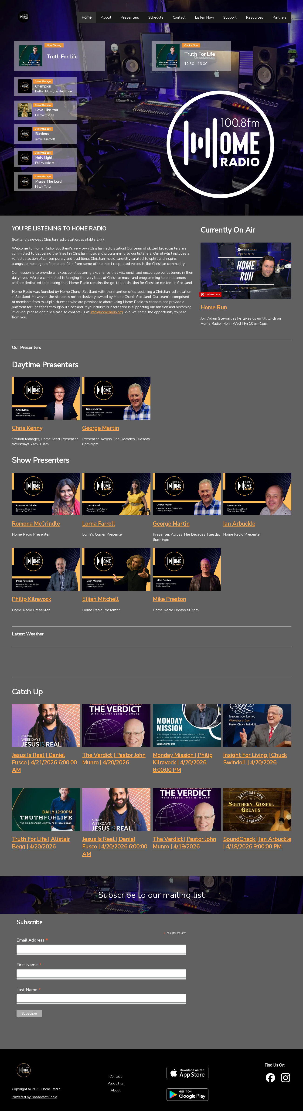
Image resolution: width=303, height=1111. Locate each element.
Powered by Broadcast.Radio (34, 1096)
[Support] (230, 17)
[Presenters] (130, 17)
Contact (115, 1076)
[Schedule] (156, 17)
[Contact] (179, 17)
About (116, 1090)
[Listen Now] (204, 17)
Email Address (32, 940)
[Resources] (254, 17)
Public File (115, 1083)
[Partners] (279, 17)
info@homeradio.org (107, 312)
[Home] (86, 17)
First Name (29, 965)
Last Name (29, 989)
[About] (106, 17)
